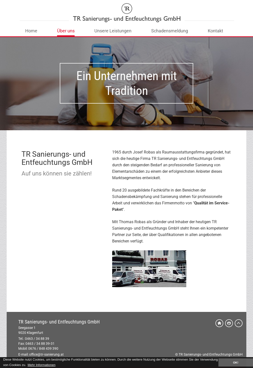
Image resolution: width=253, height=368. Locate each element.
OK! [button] (235, 362)
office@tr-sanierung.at (46, 354)
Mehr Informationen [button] (42, 365)
